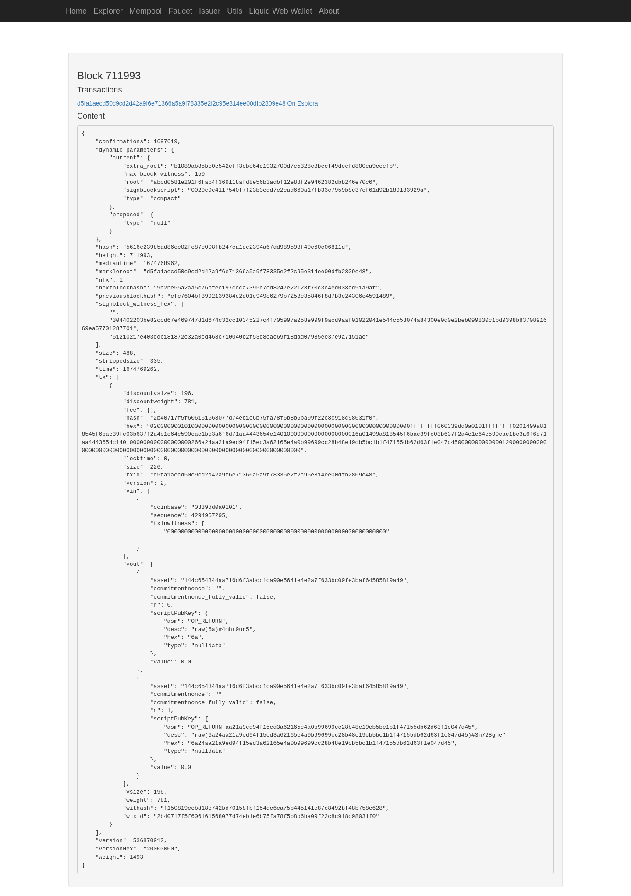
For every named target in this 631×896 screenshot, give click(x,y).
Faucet (180, 11)
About (329, 11)
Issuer (209, 11)
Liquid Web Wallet (280, 11)
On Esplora (302, 103)
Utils (234, 11)
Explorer (108, 11)
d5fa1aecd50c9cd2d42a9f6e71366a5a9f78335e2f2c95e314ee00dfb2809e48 (181, 103)
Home (76, 11)
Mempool (145, 11)
